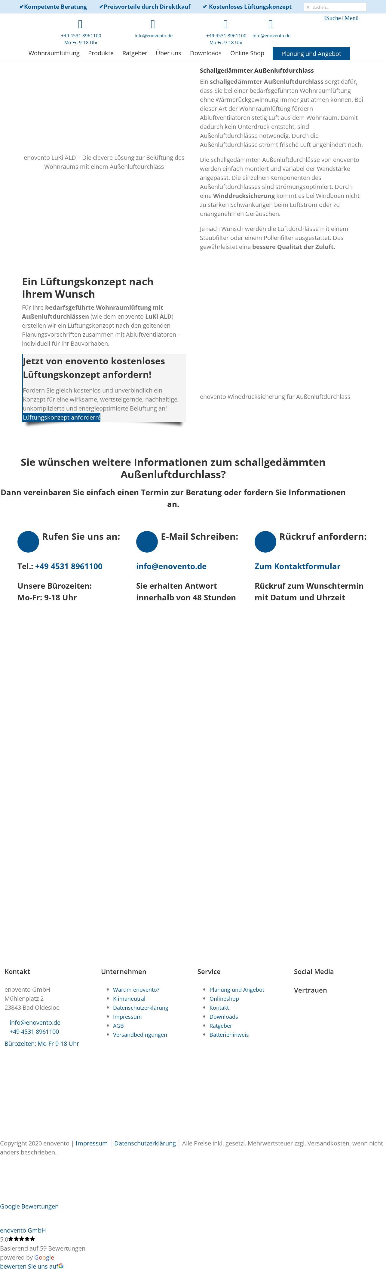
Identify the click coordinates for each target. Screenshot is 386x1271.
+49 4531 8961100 (68, 566)
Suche (333, 18)
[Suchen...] (335, 7)
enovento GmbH (23, 1230)
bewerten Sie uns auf (32, 1266)
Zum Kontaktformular (298, 566)
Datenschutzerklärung (145, 1143)
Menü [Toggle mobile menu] (352, 18)
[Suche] (308, 7)
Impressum (92, 1143)
